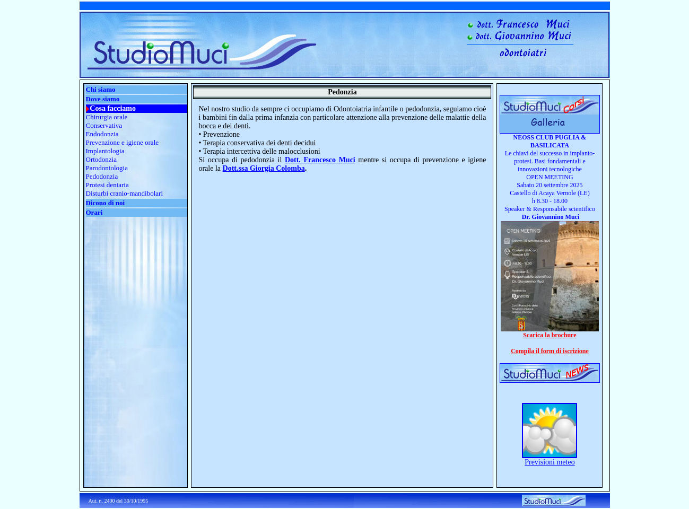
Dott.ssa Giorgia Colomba (264, 168)
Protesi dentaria (107, 185)
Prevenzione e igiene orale (122, 142)
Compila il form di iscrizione (550, 351)
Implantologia (105, 151)
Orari (94, 212)
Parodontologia (107, 168)
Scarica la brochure (549, 335)
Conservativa (104, 125)
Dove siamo (103, 99)
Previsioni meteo (550, 462)
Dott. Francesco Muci (320, 160)
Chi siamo (101, 89)
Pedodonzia (102, 176)
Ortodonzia (101, 159)
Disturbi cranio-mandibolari (124, 193)
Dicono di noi (105, 203)
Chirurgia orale (107, 117)
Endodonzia (102, 134)
